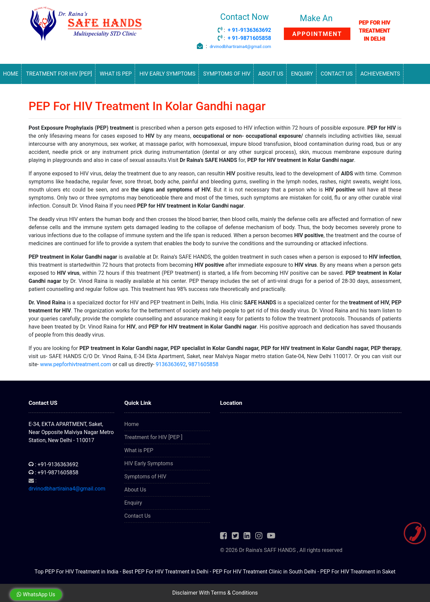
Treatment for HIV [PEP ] (153, 437)
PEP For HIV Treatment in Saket (357, 571)
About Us (270, 74)
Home (10, 74)
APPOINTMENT (317, 33)
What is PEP (116, 74)
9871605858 (203, 364)
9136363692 (171, 364)
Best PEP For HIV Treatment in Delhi (165, 571)
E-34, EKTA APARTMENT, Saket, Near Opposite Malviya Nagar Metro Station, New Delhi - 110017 (71, 432)
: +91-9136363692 (53, 464)
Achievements (380, 74)
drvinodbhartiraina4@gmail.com (240, 46)
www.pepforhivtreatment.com (75, 364)
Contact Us (337, 74)
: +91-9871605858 (53, 472)
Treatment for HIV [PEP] (59, 74)
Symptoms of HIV (227, 74)
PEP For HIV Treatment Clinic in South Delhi (264, 571)
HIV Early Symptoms (167, 74)
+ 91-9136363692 (249, 30)
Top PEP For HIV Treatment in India (77, 571)
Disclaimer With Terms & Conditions (215, 593)
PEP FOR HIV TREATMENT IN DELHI (374, 30)
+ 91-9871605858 (249, 38)
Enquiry (302, 74)
